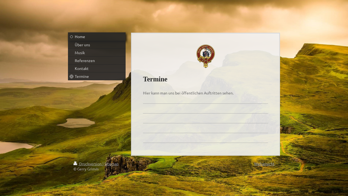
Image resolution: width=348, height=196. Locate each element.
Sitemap (111, 163)
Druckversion (87, 163)
